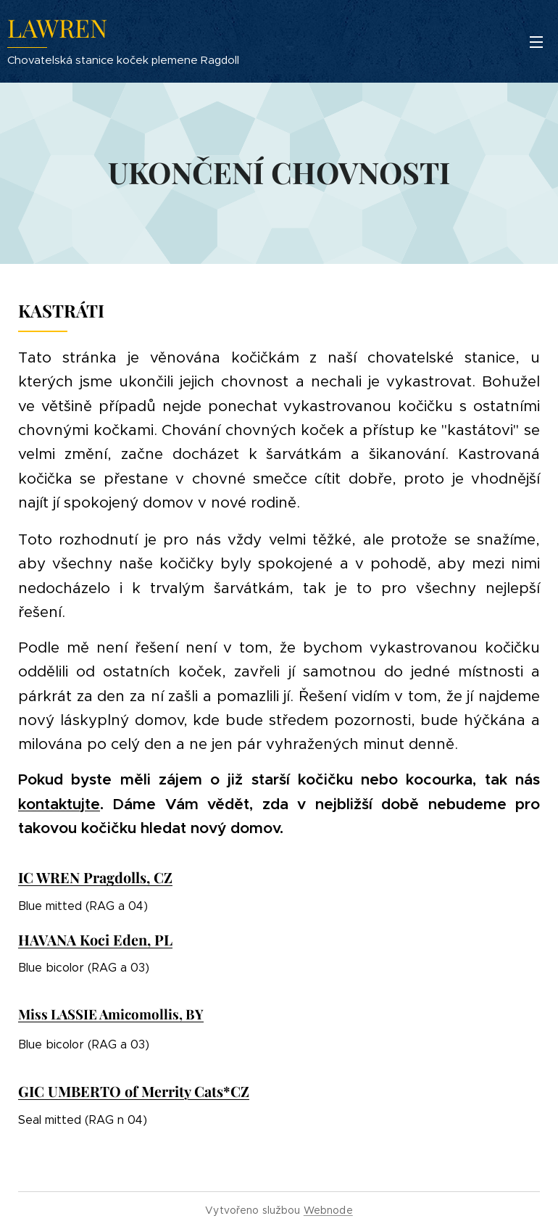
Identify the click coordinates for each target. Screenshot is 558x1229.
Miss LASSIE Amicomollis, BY (111, 1014)
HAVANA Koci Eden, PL (95, 939)
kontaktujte (59, 804)
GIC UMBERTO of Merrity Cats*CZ (133, 1091)
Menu (536, 42)
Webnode (328, 1210)
